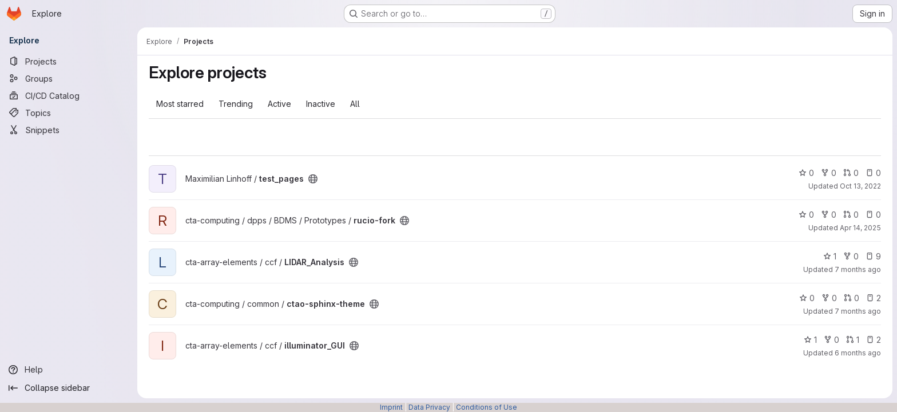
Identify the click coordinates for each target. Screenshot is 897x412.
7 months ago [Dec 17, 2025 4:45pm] (858, 311)
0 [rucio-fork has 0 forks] (828, 214)
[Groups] (69, 78)
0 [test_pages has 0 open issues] (873, 173)
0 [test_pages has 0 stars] (806, 173)
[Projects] (69, 61)
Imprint (391, 407)
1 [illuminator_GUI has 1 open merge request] (852, 340)
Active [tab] (279, 104)
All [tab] (355, 104)
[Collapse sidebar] (69, 388)
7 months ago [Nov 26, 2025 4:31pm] (858, 269)
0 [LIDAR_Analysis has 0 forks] (851, 256)
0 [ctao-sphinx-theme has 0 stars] (807, 298)
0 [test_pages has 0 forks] (828, 173)
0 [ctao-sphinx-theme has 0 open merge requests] (851, 298)
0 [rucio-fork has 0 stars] (806, 214)
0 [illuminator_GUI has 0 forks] (831, 340)
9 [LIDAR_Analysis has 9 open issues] (873, 256)
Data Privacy (429, 407)
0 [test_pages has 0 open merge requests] (851, 173)
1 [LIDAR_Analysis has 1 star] (829, 256)
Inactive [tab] (320, 104)
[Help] (69, 370)
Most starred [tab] (180, 104)
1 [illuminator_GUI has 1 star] (810, 340)
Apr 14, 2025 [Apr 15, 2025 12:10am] (860, 227)
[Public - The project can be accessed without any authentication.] (312, 178)
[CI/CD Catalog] (69, 95)
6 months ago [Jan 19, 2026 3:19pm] (858, 353)
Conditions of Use (486, 407)
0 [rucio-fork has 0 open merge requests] (851, 214)
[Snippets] (69, 130)
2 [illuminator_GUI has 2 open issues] (873, 340)
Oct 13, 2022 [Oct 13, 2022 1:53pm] (860, 186)
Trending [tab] (236, 104)
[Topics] (69, 113)
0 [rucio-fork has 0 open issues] (873, 214)
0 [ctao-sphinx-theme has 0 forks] (829, 298)
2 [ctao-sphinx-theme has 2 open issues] (873, 298)
